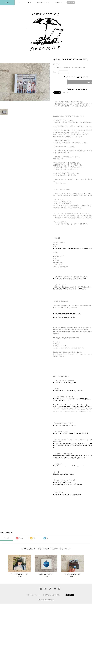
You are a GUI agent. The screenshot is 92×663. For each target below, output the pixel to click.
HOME (7, 2)
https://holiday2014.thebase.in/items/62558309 (69, 279)
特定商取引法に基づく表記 (51, 595)
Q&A (29, 2)
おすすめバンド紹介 (43, 2)
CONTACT (58, 2)
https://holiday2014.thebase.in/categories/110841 (70, 433)
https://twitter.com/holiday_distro (64, 382)
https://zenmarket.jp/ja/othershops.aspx (67, 313)
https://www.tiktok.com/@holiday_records (67, 390)
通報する (65, 92)
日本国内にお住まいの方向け (77, 89)
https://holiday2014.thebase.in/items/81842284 (69, 289)
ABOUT (20, 2)
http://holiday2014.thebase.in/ (63, 474)
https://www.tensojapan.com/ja (64, 317)
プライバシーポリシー (33, 595)
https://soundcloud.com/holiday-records (67, 494)
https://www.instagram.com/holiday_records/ (68, 466)
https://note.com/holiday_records (64, 425)
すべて (6, 538)
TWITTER (71, 2)
